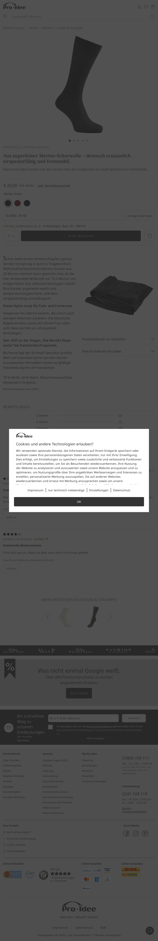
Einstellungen (98, 490)
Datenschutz (121, 490)
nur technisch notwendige (66, 490)
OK (79, 502)
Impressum (35, 490)
